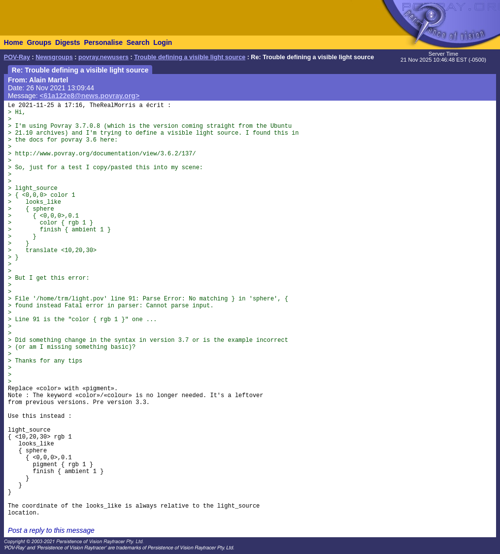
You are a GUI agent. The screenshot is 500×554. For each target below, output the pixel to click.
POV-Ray (17, 57)
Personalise (103, 42)
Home (13, 42)
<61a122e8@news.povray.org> (90, 96)
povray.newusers (103, 57)
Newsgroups (54, 57)
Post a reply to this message (51, 530)
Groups (39, 42)
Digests (67, 42)
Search (138, 42)
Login (162, 42)
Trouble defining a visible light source (189, 57)
